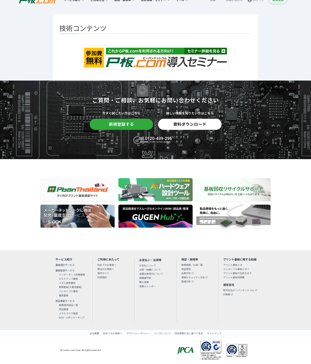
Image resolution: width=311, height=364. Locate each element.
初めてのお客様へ (106, 265)
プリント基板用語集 (234, 277)
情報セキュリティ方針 (193, 277)
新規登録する (121, 124)
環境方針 (186, 281)
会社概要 (94, 333)
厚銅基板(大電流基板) (70, 287)
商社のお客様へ (105, 269)
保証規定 (186, 269)
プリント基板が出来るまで (237, 273)
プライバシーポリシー (138, 333)
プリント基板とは (232, 265)
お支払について (147, 265)
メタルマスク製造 (68, 313)
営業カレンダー (147, 286)
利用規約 (102, 277)
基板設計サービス (65, 265)
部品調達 (63, 309)
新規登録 (278, 7)
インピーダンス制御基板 (72, 274)
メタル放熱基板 (67, 283)
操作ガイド (103, 273)
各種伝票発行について (151, 274)
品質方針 (186, 273)
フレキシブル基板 (68, 291)
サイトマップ (214, 333)
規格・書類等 (122, 7)
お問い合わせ (234, 7)
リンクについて (162, 333)
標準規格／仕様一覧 (192, 265)
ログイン (258, 7)
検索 (213, 7)
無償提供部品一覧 (68, 305)
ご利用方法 (97, 7)
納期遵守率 (145, 278)
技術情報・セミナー (153, 7)
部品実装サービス (65, 301)
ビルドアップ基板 (68, 279)
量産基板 (63, 295)
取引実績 (144, 282)
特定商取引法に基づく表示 (189, 333)
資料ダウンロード (189, 124)
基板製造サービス (65, 270)
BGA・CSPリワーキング (72, 317)
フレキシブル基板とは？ (236, 269)
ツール (180, 7)
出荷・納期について (150, 269)
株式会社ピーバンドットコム (238, 290)
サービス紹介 (72, 7)
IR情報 (226, 294)
